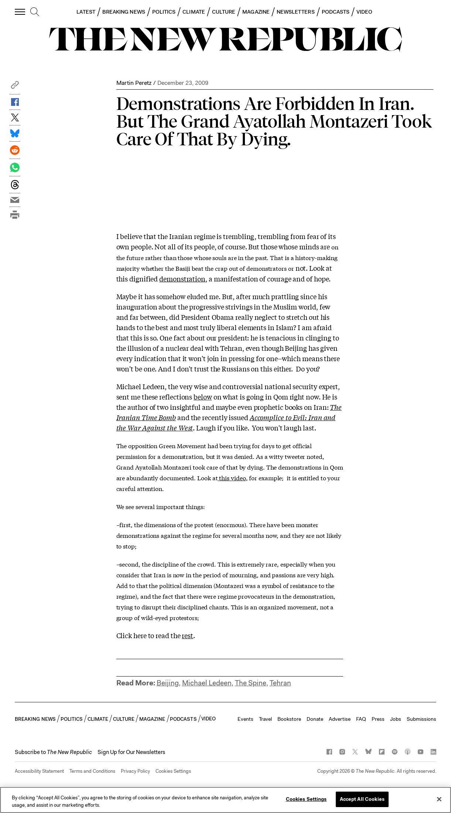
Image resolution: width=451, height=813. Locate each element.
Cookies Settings (173, 771)
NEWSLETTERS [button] (296, 11)
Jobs (395, 719)
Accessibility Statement (39, 771)
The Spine (250, 683)
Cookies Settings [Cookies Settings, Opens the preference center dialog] (306, 799)
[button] (14, 86)
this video (232, 477)
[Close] (439, 799)
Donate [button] (315, 719)
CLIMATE (193, 11)
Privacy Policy (135, 771)
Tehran (280, 683)
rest (187, 635)
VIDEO (364, 11)
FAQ (361, 719)
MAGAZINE (256, 11)
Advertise (340, 719)
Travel (265, 719)
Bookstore (289, 719)
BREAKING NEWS (123, 11)
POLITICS (164, 11)
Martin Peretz (133, 83)
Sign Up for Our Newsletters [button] (131, 752)
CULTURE (224, 11)
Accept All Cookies (362, 799)
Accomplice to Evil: (279, 417)
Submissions (421, 719)
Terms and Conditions (92, 771)
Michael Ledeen (207, 683)
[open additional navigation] (20, 12)
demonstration (182, 278)
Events (245, 719)
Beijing (168, 683)
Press (378, 719)
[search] (35, 12)
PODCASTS (336, 11)
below (203, 396)
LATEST (85, 11)
